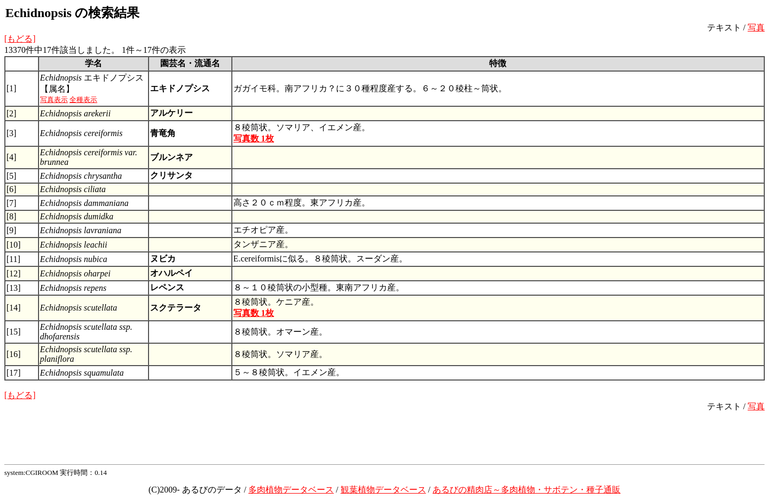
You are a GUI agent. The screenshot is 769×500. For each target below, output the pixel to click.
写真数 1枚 (253, 138)
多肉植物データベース (291, 489)
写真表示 (54, 100)
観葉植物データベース (383, 489)
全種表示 (83, 100)
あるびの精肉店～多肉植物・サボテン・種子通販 (527, 489)
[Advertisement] (384, 436)
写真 (756, 27)
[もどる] (20, 38)
